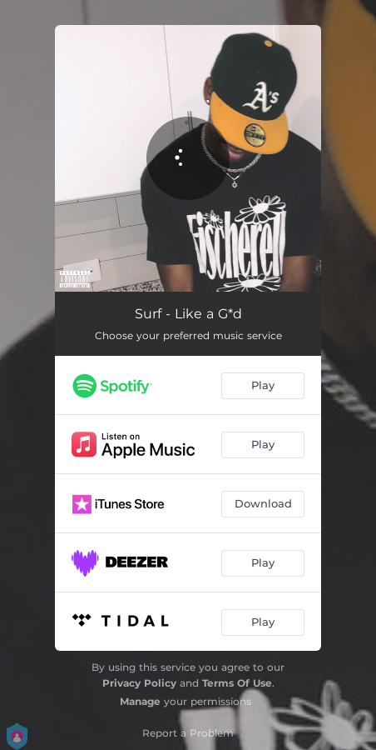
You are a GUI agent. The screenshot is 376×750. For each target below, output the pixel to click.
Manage (140, 701)
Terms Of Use (237, 683)
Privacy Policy (139, 683)
